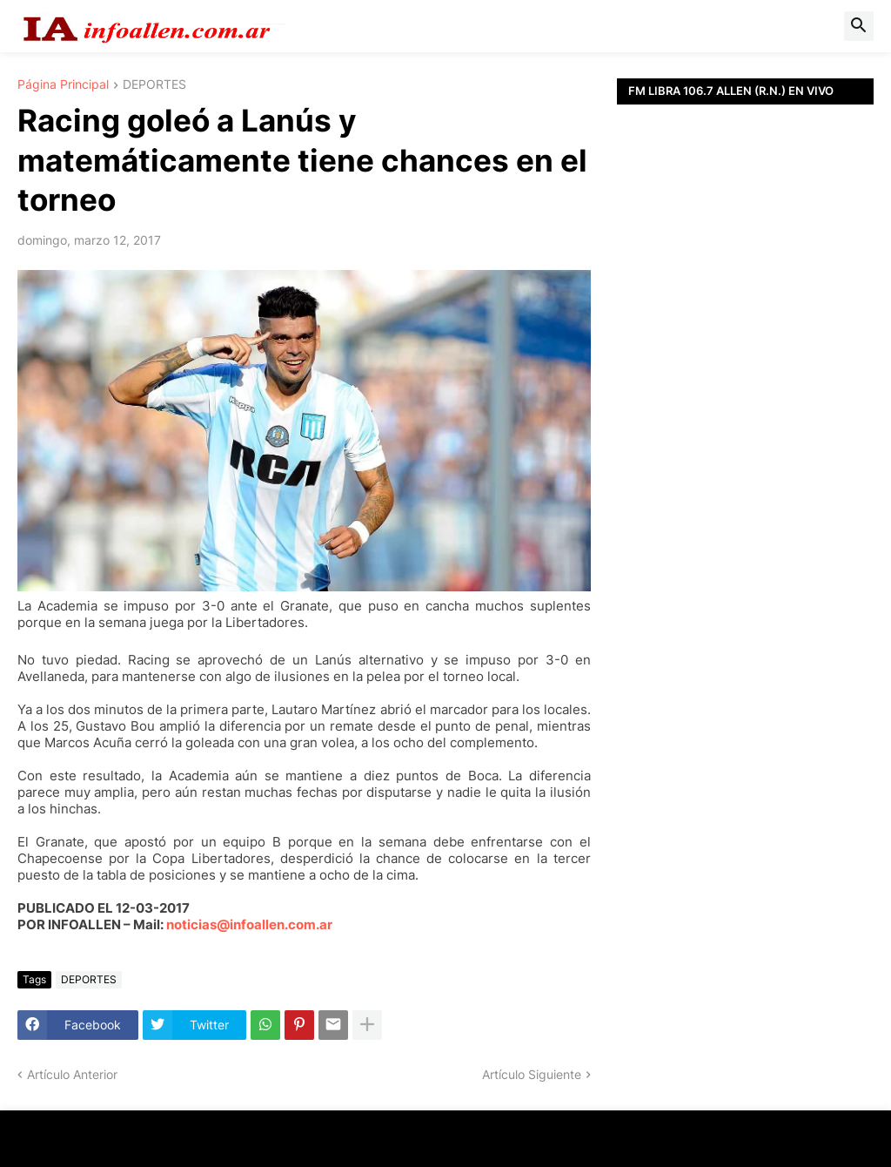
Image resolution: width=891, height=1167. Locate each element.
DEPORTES (154, 84)
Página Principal (63, 84)
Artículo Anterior (72, 1074)
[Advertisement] (745, 344)
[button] (859, 26)
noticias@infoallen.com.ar (249, 924)
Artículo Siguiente (531, 1074)
